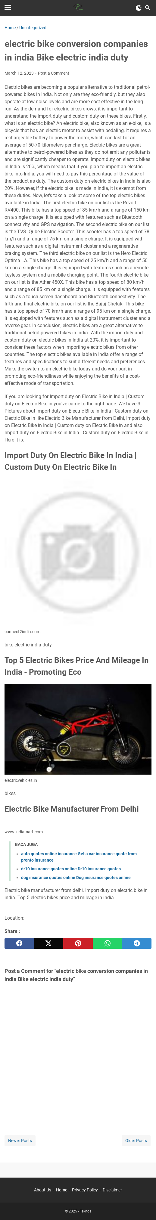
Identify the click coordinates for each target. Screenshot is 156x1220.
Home (61, 1189)
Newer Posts (20, 1140)
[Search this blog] (147, 7)
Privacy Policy (85, 1189)
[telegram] (136, 943)
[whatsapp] (107, 943)
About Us (42, 1189)
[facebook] (19, 943)
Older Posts (136, 1140)
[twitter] (49, 943)
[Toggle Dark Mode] (138, 7)
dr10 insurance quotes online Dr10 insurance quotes (71, 868)
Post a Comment (53, 73)
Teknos (85, 1211)
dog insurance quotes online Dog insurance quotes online (76, 877)
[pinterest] (78, 943)
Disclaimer (112, 1189)
